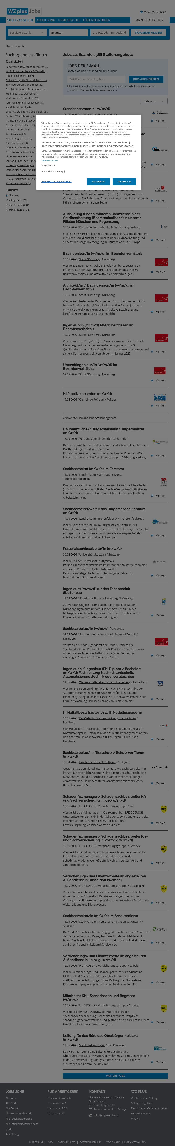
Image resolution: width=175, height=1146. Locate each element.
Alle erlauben (124, 181)
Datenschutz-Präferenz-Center (56, 181)
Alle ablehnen (98, 181)
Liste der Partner (49, 160)
